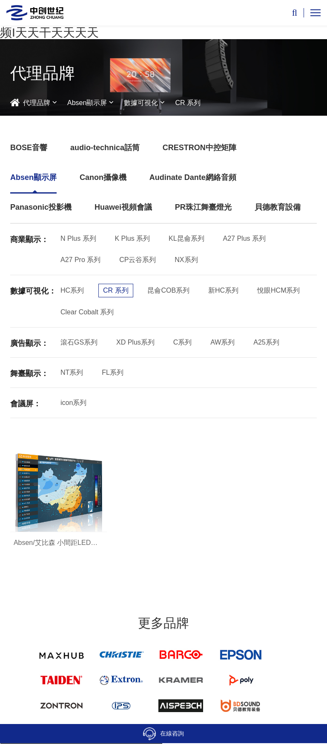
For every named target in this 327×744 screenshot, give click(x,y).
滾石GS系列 (79, 342)
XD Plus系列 (135, 342)
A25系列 (266, 342)
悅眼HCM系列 (278, 290)
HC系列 (72, 290)
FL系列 (112, 372)
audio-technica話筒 (105, 147)
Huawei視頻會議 (123, 207)
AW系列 (222, 342)
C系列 (182, 342)
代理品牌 (36, 102)
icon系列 (73, 402)
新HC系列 (223, 290)
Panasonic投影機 (41, 207)
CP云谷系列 (137, 259)
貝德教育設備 (278, 207)
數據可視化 (141, 102)
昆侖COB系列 (168, 290)
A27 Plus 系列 (244, 238)
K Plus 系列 (132, 238)
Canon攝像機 (103, 177)
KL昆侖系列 (186, 238)
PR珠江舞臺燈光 (203, 207)
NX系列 (186, 259)
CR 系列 (188, 102)
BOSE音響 (28, 147)
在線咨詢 (163, 733)
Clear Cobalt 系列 (87, 312)
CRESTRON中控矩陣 (199, 147)
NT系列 (71, 372)
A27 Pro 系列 (80, 259)
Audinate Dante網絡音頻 (192, 177)
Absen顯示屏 (87, 102)
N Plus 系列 (78, 238)
